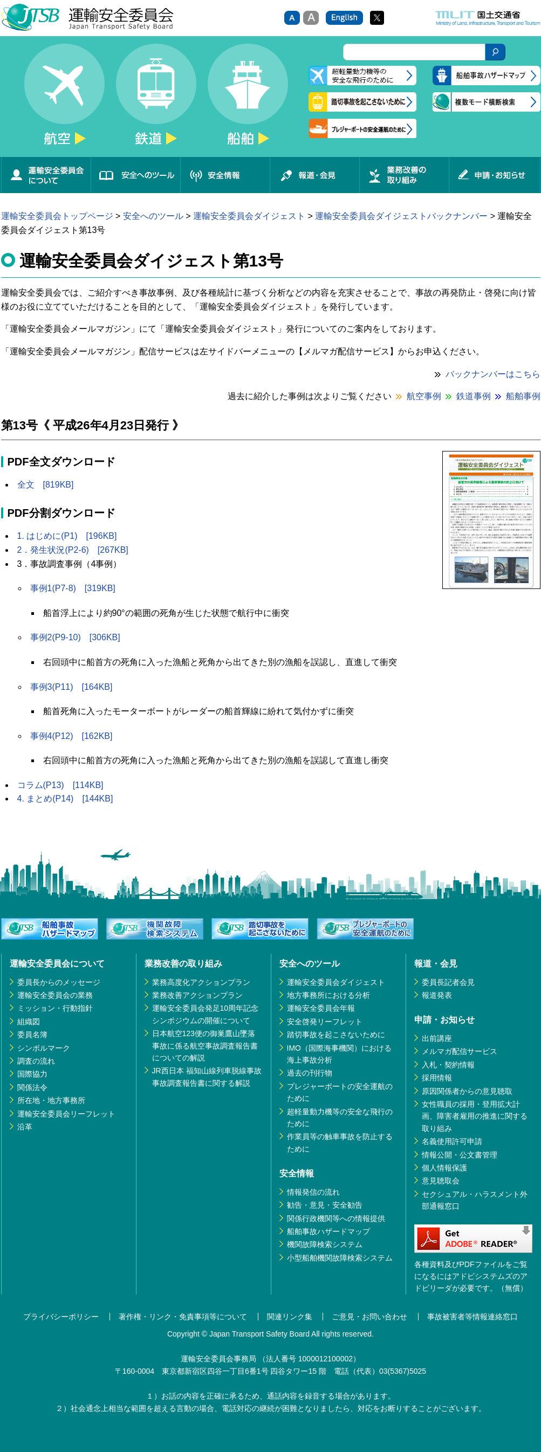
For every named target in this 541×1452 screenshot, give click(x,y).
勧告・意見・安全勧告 (324, 1205)
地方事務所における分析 (328, 995)
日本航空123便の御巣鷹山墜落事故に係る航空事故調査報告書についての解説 (205, 1045)
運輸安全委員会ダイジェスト (249, 216)
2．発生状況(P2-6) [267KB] (72, 549)
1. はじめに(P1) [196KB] (67, 535)
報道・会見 (314, 175)
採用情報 (437, 1077)
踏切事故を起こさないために (336, 1034)
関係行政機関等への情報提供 (336, 1218)
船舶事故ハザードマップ (328, 1231)
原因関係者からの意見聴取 (467, 1091)
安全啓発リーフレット (324, 1021)
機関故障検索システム (324, 1244)
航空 (65, 100)
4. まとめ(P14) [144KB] (65, 798)
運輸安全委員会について (46, 175)
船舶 (248, 100)
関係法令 (32, 1087)
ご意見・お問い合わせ (369, 1316)
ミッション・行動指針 (55, 1008)
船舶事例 (523, 396)
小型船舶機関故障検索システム (340, 1258)
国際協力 (32, 1074)
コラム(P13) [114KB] (60, 785)
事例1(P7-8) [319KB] (72, 588)
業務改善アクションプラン (197, 995)
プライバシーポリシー (61, 1316)
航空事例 (424, 396)
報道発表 (437, 995)
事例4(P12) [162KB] (71, 736)
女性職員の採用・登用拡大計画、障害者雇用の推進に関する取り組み (475, 1116)
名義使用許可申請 (452, 1141)
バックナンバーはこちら (493, 374)
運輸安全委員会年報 (321, 1008)
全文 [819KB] (45, 484)
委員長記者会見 (448, 982)
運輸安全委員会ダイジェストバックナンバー (401, 216)
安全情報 (225, 175)
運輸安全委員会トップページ (57, 216)
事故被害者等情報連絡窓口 (472, 1316)
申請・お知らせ (494, 175)
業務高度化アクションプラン (201, 982)
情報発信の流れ (313, 1192)
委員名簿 (32, 1034)
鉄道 (156, 100)
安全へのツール (135, 175)
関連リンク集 (289, 1316)
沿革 (24, 1126)
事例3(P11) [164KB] (71, 686)
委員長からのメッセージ (58, 982)
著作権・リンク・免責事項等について (183, 1316)
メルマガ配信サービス (459, 1051)
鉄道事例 (473, 396)
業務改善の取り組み (404, 175)
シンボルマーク (43, 1048)
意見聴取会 (441, 1180)
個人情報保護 (444, 1167)
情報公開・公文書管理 (459, 1154)
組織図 (28, 1021)
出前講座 (437, 1038)
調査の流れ (36, 1061)
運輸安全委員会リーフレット (66, 1113)
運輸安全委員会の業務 (55, 995)
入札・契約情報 (448, 1064)
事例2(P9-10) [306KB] (75, 637)
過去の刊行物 (309, 1073)
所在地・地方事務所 (51, 1100)
